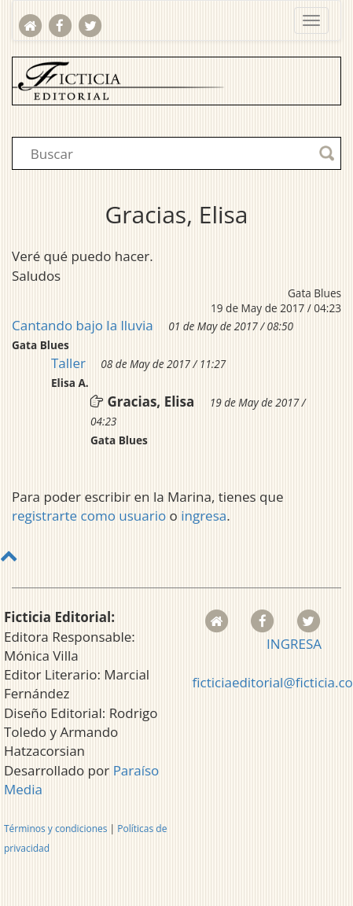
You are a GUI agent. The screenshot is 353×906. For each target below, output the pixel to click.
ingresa (203, 515)
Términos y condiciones (55, 828)
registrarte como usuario (89, 515)
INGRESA (294, 644)
